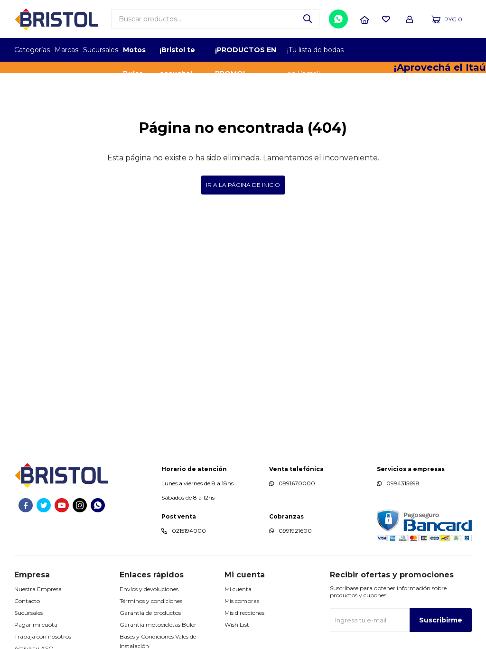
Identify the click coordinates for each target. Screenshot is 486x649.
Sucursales (100, 50)
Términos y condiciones (151, 600)
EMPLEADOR (390, 50)
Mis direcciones (244, 612)
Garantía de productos (150, 612)
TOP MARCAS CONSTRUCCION (416, 50)
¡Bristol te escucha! (177, 54)
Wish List (236, 624)
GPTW (465, 50)
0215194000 (189, 530)
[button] (307, 18)
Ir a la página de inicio (243, 184)
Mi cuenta (238, 589)
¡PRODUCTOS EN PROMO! (245, 54)
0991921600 (295, 530)
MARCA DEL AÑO (442, 50)
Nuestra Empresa (38, 589)
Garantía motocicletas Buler (158, 624)
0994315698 (403, 483)
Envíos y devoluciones (149, 589)
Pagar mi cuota (35, 624)
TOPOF (363, 50)
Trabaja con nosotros (42, 636)
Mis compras (241, 600)
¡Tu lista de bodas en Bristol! (315, 54)
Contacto (27, 600)
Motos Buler (134, 54)
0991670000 (297, 483)
